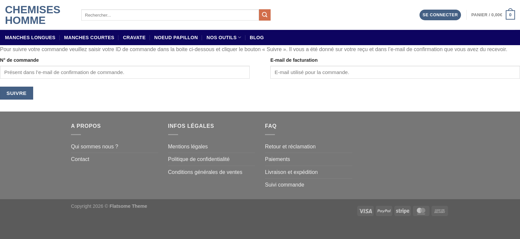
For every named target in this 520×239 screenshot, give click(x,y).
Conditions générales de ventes (205, 172)
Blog (257, 37)
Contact (80, 159)
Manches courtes (89, 37)
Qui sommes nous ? (94, 146)
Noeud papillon (176, 37)
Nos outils (224, 37)
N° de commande (19, 60)
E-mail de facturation (293, 60)
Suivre (17, 93)
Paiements (277, 159)
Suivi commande (284, 185)
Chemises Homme (32, 15)
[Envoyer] (264, 15)
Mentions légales (188, 146)
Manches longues (30, 37)
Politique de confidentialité (199, 159)
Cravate (134, 37)
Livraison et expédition (291, 172)
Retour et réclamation (290, 146)
